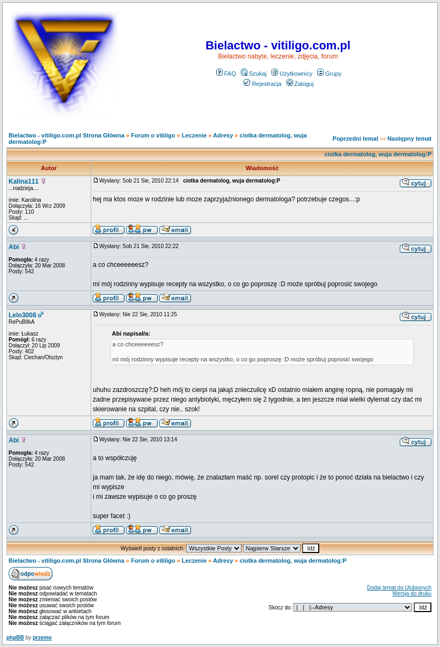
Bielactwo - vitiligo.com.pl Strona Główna (66, 135)
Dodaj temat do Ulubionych (399, 588)
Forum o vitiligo (153, 135)
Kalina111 (24, 181)
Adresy (223, 135)
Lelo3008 (22, 315)
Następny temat (409, 138)
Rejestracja (262, 84)
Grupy (329, 73)
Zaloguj (300, 84)
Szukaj (254, 73)
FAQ (226, 73)
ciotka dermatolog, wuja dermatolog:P (378, 154)
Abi (14, 247)
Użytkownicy (292, 73)
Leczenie (194, 135)
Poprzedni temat (356, 138)
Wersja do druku (411, 594)
